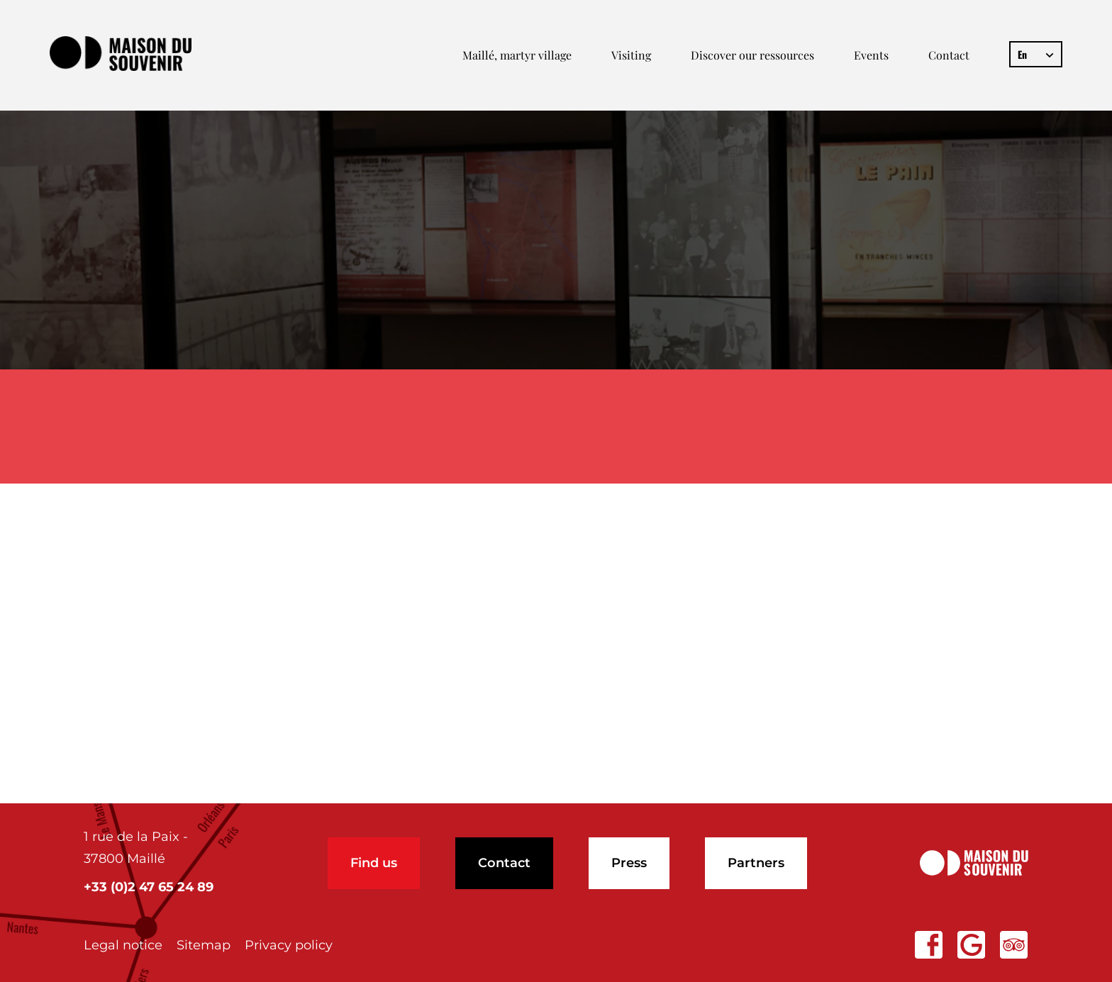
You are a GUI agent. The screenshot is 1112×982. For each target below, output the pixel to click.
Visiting (631, 55)
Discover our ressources (752, 55)
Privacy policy (289, 945)
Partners (756, 863)
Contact (948, 55)
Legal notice (123, 945)
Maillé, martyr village (517, 55)
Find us (373, 863)
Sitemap (203, 945)
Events (871, 55)
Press (629, 863)
